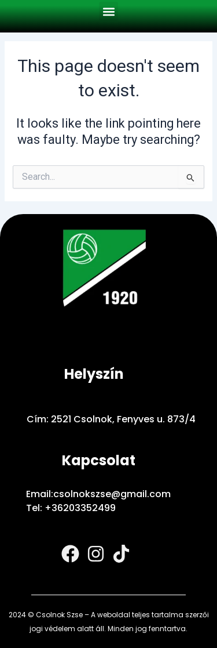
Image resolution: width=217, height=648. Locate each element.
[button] (108, 11)
